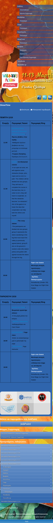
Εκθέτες (20, 6)
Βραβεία (20, 47)
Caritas (14, 162)
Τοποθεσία (21, 61)
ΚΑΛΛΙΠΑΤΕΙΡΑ (17, 332)
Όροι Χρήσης (9, 514)
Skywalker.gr (21, 65)
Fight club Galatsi (37, 262)
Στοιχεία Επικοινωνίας (40, 514)
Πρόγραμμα (23, 21)
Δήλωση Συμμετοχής (26, 13)
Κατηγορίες (23, 50)
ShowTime (21, 39)
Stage (19, 25)
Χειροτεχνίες (21, 32)
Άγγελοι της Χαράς (18, 307)
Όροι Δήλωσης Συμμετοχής (28, 57)
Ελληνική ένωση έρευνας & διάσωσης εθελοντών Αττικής (19, 131)
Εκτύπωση (25, 110)
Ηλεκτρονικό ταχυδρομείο (41, 110)
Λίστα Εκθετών (24, 10)
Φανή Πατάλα (17, 346)
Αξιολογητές (23, 54)
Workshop (21, 17)
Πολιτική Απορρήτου (23, 514)
